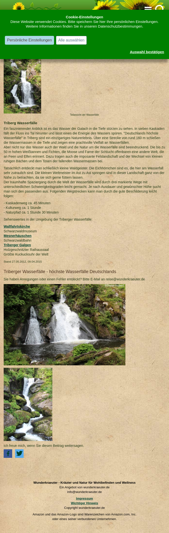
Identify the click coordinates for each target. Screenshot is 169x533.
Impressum (84, 498)
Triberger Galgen (17, 245)
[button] (8, 453)
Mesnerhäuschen (17, 236)
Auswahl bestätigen (147, 52)
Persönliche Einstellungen (29, 40)
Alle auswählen (71, 40)
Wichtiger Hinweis (84, 503)
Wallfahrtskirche (17, 226)
